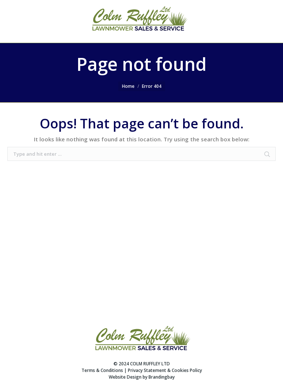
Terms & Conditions (102, 370)
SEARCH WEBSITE (254, 21)
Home (128, 86)
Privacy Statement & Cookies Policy (165, 370)
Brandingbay (162, 377)
